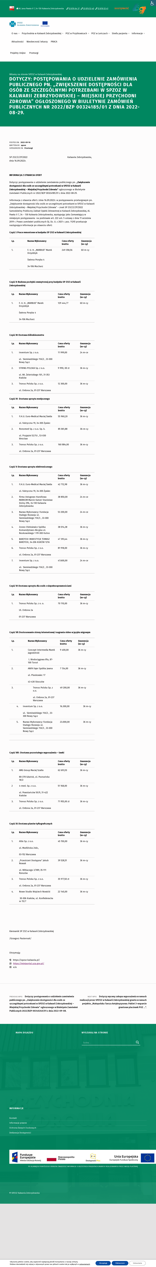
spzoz (23, 145)
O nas (14, 33)
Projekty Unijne (18, 53)
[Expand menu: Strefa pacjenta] (128, 33)
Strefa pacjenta (119, 33)
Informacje (137, 33)
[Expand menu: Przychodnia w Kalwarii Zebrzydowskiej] (62, 33)
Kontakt (13, 1118)
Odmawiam (120, 1263)
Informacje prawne (18, 1123)
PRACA (54, 41)
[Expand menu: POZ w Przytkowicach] (88, 33)
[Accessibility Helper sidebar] (153, 3)
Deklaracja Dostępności (20, 1133)
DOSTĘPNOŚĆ (122, 8)
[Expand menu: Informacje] (144, 33)
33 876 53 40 (88, 8)
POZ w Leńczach (99, 33)
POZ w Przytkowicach (76, 33)
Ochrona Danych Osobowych (22, 1128)
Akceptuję (103, 1263)
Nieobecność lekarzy (37, 41)
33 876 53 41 (103, 8)
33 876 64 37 (74, 8)
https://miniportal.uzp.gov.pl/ (28, 963)
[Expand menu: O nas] (19, 33)
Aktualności (17, 41)
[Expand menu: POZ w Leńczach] (109, 33)
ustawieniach (84, 1264)
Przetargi (33, 53)
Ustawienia (137, 1263)
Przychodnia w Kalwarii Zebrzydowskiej (41, 33)
